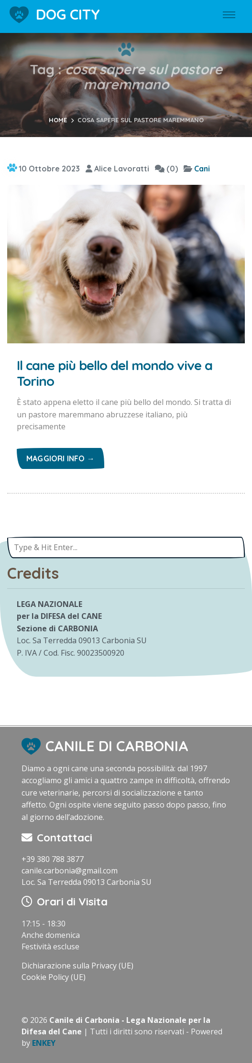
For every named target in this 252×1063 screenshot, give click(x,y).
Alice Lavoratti (117, 168)
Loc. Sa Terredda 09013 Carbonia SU (87, 882)
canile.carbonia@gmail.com (70, 870)
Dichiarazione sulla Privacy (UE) (77, 965)
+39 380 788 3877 (53, 859)
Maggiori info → (60, 458)
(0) (166, 168)
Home (58, 120)
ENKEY (43, 1043)
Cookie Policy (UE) (54, 977)
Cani (202, 168)
